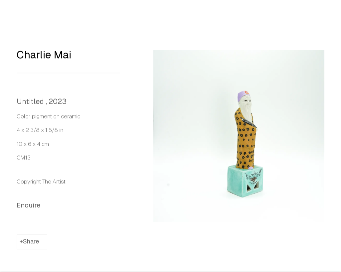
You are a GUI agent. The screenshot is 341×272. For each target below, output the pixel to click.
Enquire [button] (28, 209)
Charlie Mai (44, 58)
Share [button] (31, 245)
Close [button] (327, 15)
